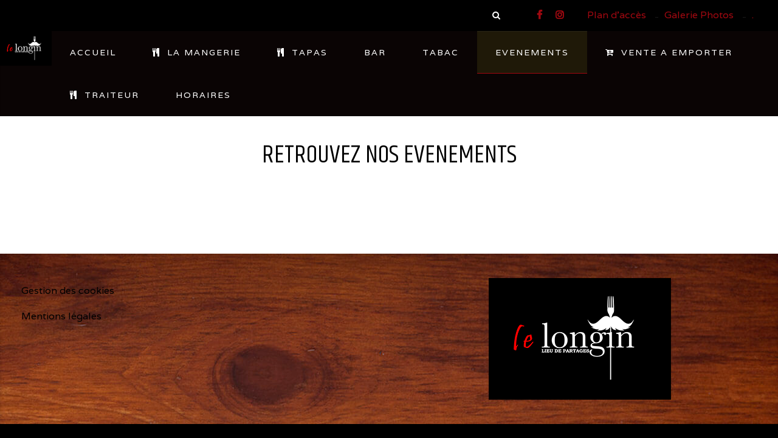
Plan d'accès (616, 15)
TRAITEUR (104, 94)
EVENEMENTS (532, 52)
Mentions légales (61, 316)
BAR (375, 52)
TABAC (440, 52)
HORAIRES (203, 94)
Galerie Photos (699, 15)
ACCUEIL (93, 52)
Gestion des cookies (67, 290)
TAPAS (302, 52)
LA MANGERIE (197, 52)
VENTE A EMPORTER (668, 52)
